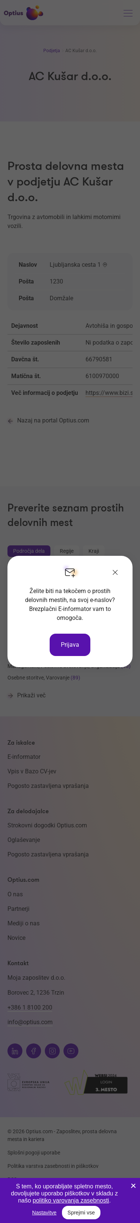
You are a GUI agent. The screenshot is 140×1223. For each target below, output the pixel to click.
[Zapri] (115, 573)
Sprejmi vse (81, 1213)
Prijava (70, 644)
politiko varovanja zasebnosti (71, 1200)
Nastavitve (44, 1213)
